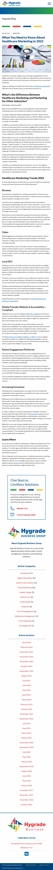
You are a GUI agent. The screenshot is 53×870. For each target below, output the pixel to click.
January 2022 (26, 709)
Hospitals (25, 606)
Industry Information (24, 583)
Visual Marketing (25, 587)
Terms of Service (30, 865)
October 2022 (26, 666)
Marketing (24, 573)
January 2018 (26, 785)
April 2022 (26, 695)
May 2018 (26, 781)
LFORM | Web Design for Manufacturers (12, 868)
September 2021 (26, 719)
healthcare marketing (42, 86)
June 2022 (26, 685)
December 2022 (26, 657)
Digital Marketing (24, 578)
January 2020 (26, 761)
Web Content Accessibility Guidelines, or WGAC (20, 337)
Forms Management (25, 611)
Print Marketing (25, 621)
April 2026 (26, 642)
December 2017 (26, 790)
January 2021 (26, 738)
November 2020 (26, 742)
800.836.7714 (19, 508)
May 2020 (26, 757)
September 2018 (26, 766)
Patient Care (25, 597)
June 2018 (26, 776)
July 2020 (26, 752)
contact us (16, 463)
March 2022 (26, 699)
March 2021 (26, 733)
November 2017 (26, 795)
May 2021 (26, 728)
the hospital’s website (36, 414)
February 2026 (27, 647)
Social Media (25, 602)
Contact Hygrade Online (23, 515)
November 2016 (26, 800)
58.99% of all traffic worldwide (30, 314)
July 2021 (26, 723)
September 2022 (26, 671)
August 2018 (26, 771)
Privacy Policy (44, 865)
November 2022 (26, 661)
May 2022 (26, 690)
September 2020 (26, 747)
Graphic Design (25, 592)
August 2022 (26, 676)
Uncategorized (25, 626)
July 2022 (26, 680)
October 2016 (26, 804)
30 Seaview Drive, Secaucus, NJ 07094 (26, 843)
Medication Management (25, 616)
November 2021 (26, 714)
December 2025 (26, 652)
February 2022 (27, 704)
